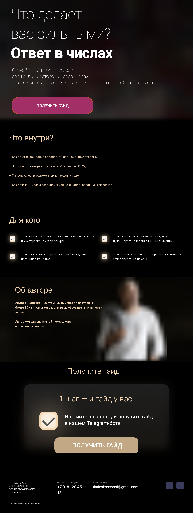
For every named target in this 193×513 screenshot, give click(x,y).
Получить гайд (96, 445)
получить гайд (52, 105)
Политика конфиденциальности (24, 503)
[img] (180, 485)
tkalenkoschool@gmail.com (115, 487)
